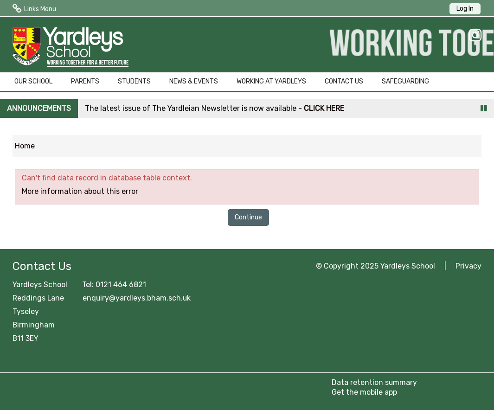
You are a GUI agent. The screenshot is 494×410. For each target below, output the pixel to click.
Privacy (468, 266)
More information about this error (80, 191)
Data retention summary (374, 382)
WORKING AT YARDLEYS (271, 81)
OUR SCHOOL (33, 81)
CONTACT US (344, 81)
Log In (465, 9)
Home (25, 145)
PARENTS (85, 81)
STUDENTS (134, 81)
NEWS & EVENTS (193, 81)
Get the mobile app (364, 392)
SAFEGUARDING (405, 81)
